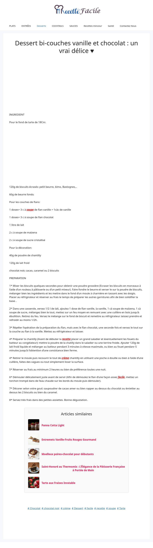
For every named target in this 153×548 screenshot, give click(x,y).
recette (66, 339)
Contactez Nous (128, 25)
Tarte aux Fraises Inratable (58, 483)
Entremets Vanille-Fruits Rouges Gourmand (69, 439)
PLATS (12, 25)
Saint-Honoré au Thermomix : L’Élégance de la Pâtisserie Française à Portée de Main (83, 468)
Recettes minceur (93, 25)
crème (65, 358)
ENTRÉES (26, 25)
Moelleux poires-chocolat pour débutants (68, 454)
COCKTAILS (58, 25)
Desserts (41, 25)
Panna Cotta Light (53, 425)
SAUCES (73, 25)
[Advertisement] (76, 80)
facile (121, 377)
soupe (30, 209)
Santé (111, 25)
